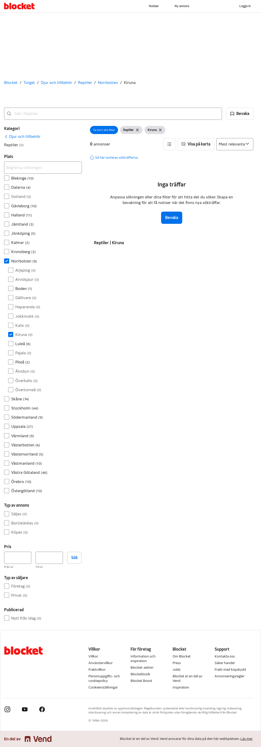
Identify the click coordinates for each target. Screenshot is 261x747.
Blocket (11, 82)
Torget (29, 82)
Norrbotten (108, 82)
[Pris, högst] (49, 558)
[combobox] (113, 114)
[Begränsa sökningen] (43, 168)
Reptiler (85, 82)
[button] (239, 114)
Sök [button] (74, 557)
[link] (22, 137)
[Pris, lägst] (17, 558)
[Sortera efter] (234, 144)
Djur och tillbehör (56, 82)
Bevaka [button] (171, 217)
